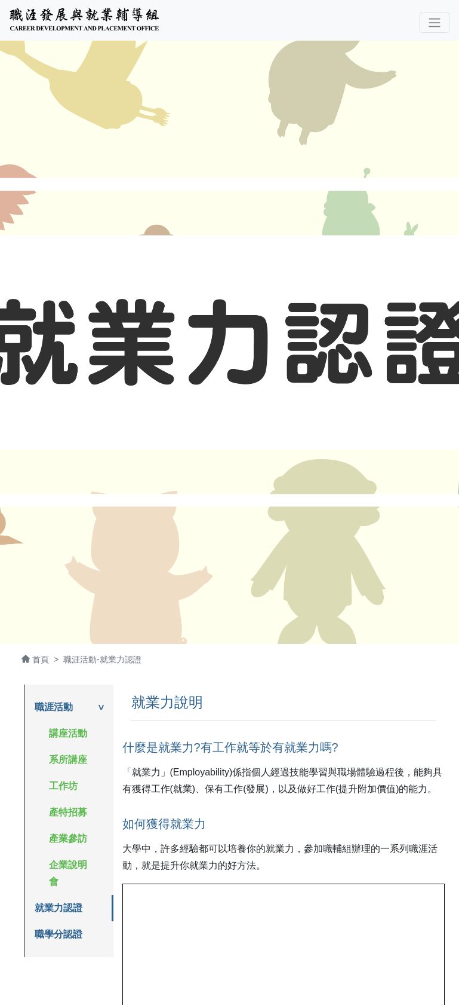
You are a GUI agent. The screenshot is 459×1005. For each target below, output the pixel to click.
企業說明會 (68, 873)
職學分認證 (58, 934)
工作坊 (63, 786)
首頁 (40, 659)
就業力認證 (58, 908)
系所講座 (68, 759)
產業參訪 (68, 838)
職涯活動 (54, 707)
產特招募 (68, 812)
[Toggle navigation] (434, 23)
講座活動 (68, 733)
